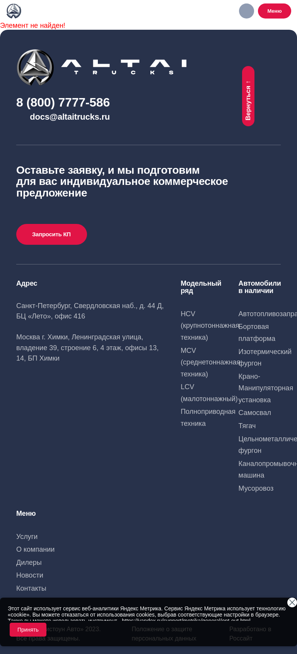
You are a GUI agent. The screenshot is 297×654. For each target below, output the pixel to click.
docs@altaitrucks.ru (70, 117)
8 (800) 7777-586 (63, 102)
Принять (28, 630)
